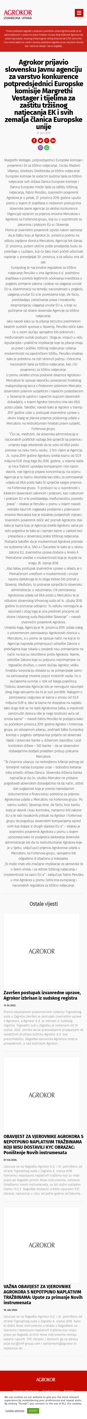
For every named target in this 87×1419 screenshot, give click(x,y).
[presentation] (79, 13)
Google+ (46, 140)
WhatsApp (46, 147)
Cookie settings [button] (14, 1411)
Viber (40, 147)
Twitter (40, 140)
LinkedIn (53, 140)
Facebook (34, 140)
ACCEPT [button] (33, 1411)
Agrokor (45, 1379)
